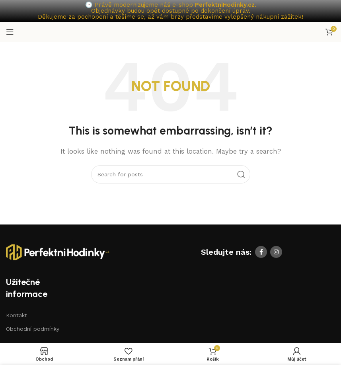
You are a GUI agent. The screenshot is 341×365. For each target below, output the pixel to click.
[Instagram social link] (276, 252)
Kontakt (16, 315)
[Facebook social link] (261, 252)
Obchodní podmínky (32, 329)
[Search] (170, 174)
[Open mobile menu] (10, 32)
